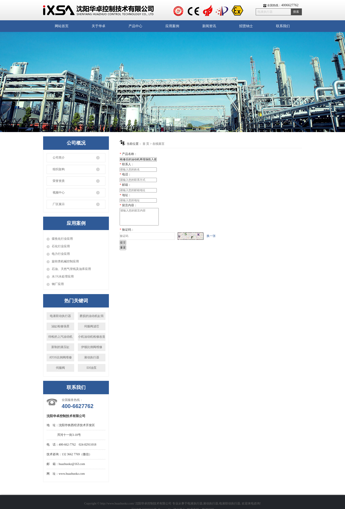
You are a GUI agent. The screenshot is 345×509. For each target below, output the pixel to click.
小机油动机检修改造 (91, 336)
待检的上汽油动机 (60, 336)
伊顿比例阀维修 (91, 347)
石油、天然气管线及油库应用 (71, 269)
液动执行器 (91, 357)
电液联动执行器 (60, 316)
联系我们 (283, 26)
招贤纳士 (246, 26)
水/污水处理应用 (63, 276)
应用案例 (172, 26)
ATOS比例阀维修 (60, 357)
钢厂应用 (58, 284)
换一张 (211, 239)
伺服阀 (60, 367)
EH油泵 (92, 367)
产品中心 (135, 26)
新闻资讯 (209, 26)
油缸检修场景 (60, 326)
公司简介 (59, 157)
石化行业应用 (61, 246)
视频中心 (59, 192)
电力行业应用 (61, 253)
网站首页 (62, 26)
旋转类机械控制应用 (65, 261)
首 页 (146, 143)
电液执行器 (194, 503)
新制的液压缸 (60, 347)
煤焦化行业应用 (62, 238)
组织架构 (59, 169)
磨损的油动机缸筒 (92, 316)
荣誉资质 (59, 181)
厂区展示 (59, 204)
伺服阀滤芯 (91, 326)
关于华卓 (98, 26)
